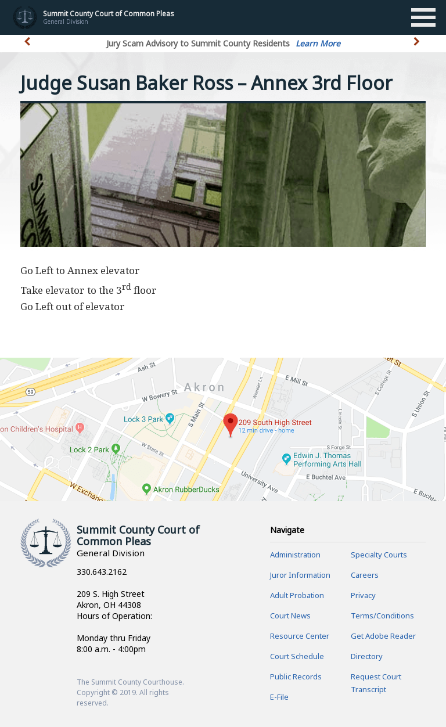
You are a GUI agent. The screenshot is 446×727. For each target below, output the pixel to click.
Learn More (318, 43)
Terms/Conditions (382, 615)
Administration (295, 554)
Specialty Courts (379, 554)
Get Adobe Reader (383, 636)
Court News (290, 615)
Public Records (296, 676)
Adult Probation (297, 595)
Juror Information (300, 575)
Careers (365, 575)
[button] (418, 48)
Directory (367, 656)
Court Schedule (297, 656)
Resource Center (299, 636)
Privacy (363, 595)
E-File (279, 697)
